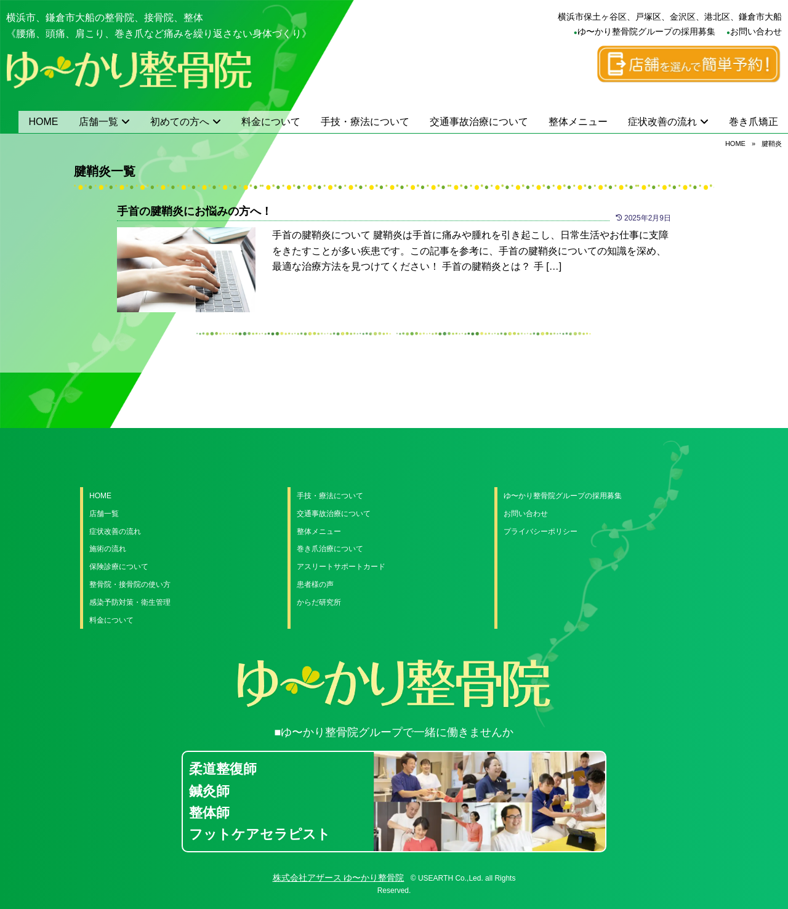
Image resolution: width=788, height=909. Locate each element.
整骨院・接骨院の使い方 (130, 584)
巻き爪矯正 (753, 121)
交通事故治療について (479, 121)
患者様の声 (315, 584)
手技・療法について (365, 121)
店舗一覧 (98, 121)
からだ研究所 (319, 602)
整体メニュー (578, 121)
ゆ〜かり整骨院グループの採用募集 (646, 31)
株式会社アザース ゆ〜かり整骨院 (338, 878)
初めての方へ (179, 121)
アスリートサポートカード (341, 566)
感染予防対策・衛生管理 (130, 602)
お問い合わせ (756, 31)
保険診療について (118, 566)
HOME (43, 121)
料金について (270, 121)
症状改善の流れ (662, 121)
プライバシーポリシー (540, 531)
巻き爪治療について (330, 548)
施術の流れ (107, 548)
